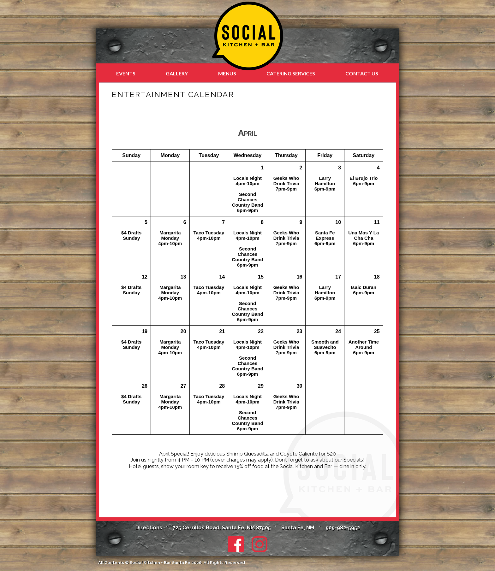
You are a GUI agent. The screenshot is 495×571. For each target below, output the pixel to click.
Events (125, 73)
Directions (148, 528)
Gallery (177, 73)
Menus (227, 73)
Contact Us (361, 73)
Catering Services (290, 73)
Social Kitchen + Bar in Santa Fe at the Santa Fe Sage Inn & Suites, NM (247, 36)
